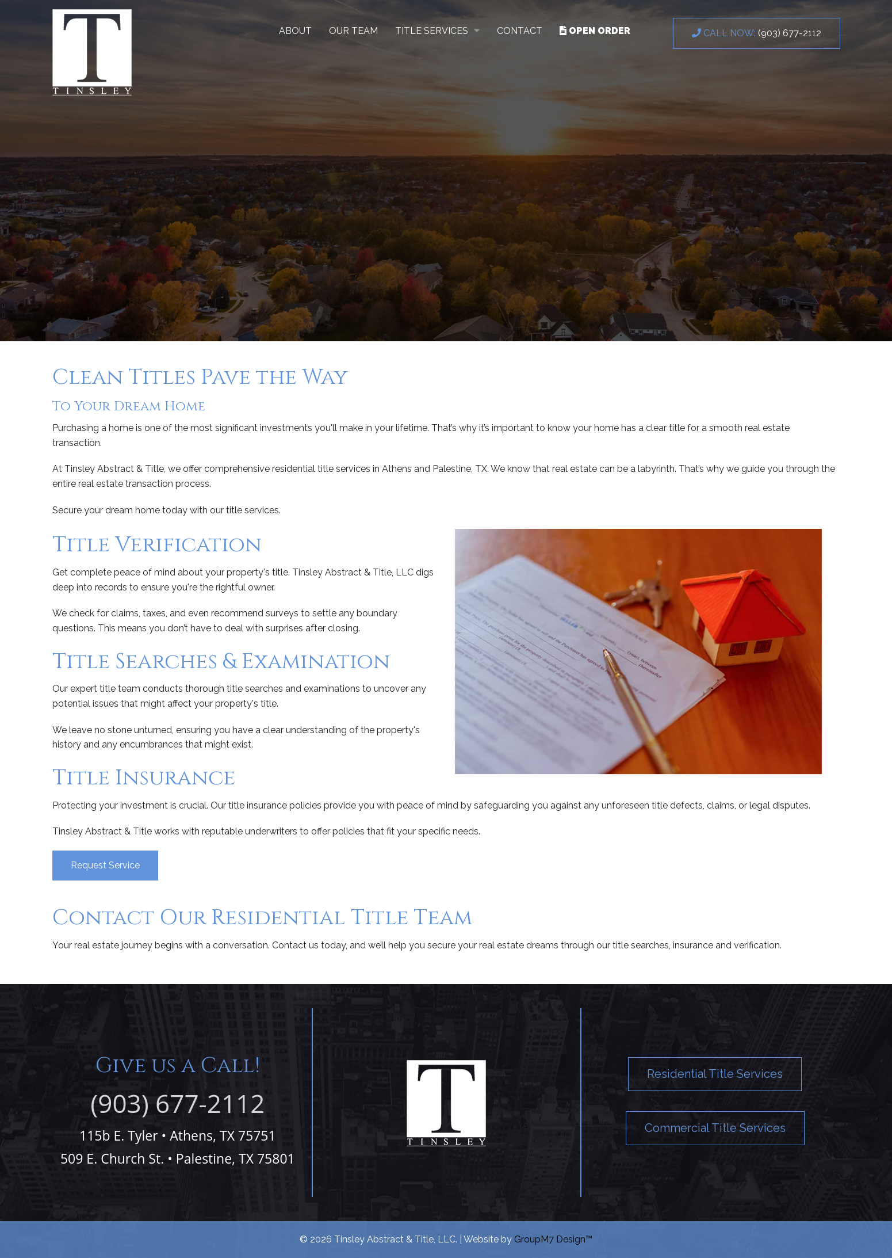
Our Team (353, 30)
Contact (519, 30)
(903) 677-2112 (756, 33)
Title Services (431, 30)
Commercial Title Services (715, 1128)
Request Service (105, 865)
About (295, 30)
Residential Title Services (715, 1074)
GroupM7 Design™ (553, 1239)
